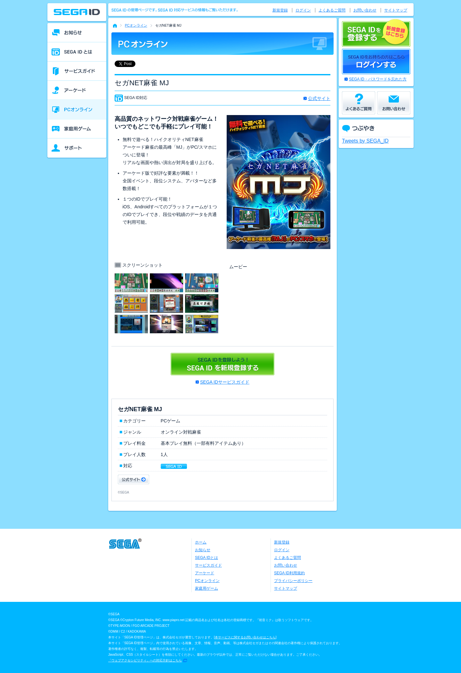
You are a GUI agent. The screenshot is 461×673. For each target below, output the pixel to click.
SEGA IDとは (206, 557)
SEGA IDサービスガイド (224, 382)
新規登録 (280, 10)
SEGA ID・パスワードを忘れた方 (378, 79)
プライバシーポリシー (293, 580)
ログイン (303, 10)
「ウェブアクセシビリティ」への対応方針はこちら (145, 660)
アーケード (204, 573)
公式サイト (319, 98)
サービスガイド (208, 565)
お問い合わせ (364, 10)
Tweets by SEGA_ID (365, 141)
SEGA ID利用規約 (289, 573)
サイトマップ (395, 10)
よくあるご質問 (332, 10)
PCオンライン (136, 25)
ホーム (200, 542)
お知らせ (202, 550)
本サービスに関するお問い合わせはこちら (245, 637)
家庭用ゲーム (206, 588)
